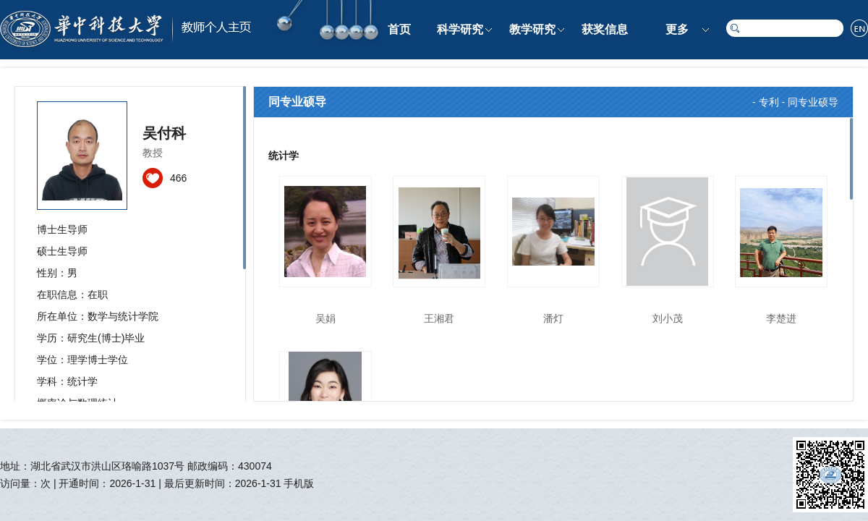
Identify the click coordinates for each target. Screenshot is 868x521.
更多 (677, 29)
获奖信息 (605, 29)
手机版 (299, 483)
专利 (769, 102)
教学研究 (532, 29)
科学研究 (460, 29)
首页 (399, 29)
